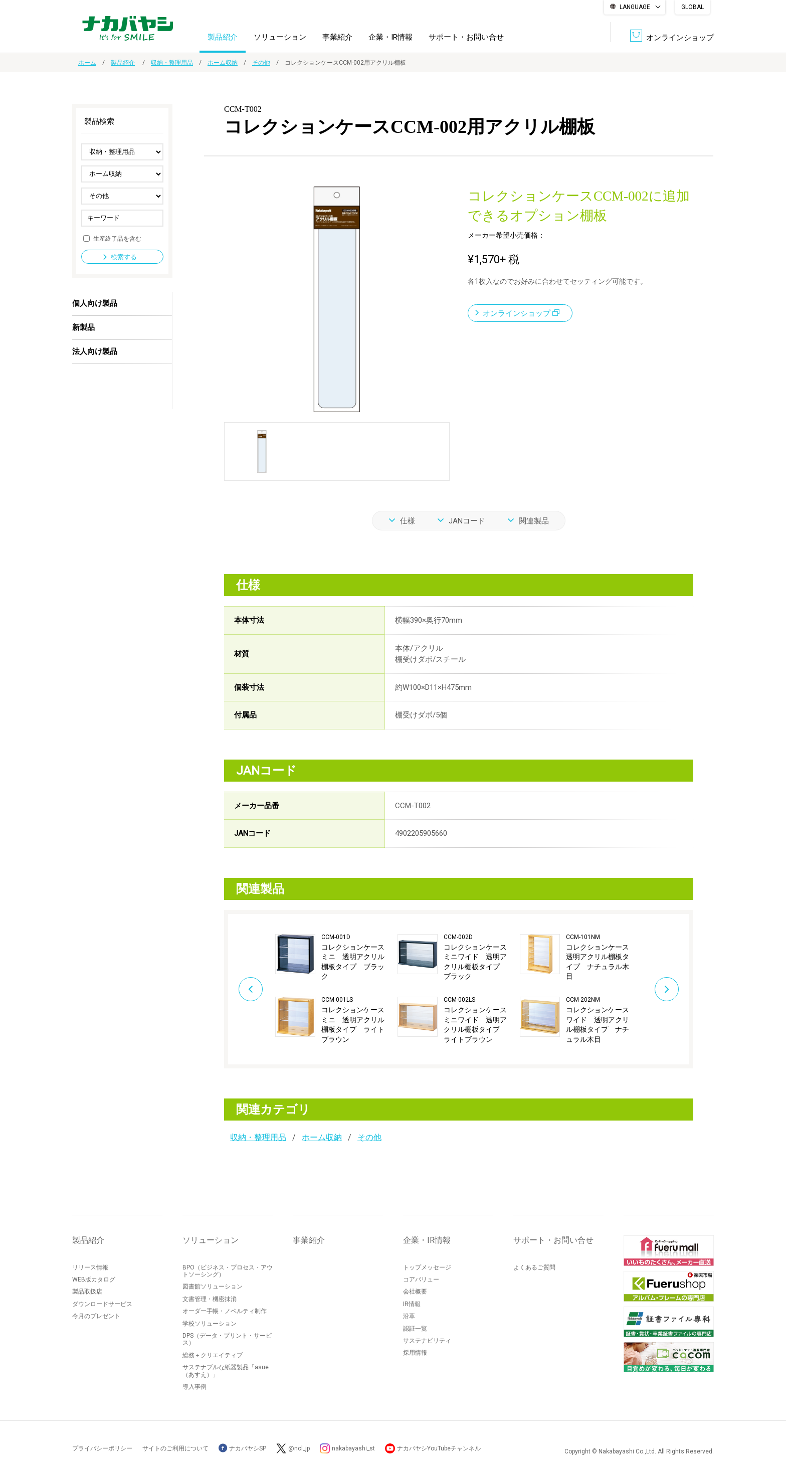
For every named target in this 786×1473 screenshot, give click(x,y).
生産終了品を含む (117, 238)
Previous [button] (251, 989)
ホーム (87, 62)
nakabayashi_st (353, 1448)
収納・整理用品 (172, 62)
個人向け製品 (94, 303)
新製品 (83, 327)
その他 (261, 62)
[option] (336, 989)
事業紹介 (337, 37)
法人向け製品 (94, 351)
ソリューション (280, 37)
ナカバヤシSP (242, 1448)
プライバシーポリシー (102, 1448)
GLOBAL (692, 7)
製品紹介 (223, 37)
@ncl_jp (299, 1448)
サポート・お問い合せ (466, 37)
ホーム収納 (223, 62)
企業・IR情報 (390, 37)
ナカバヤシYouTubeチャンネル (439, 1448)
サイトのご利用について (175, 1448)
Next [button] (667, 989)
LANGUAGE (635, 7)
